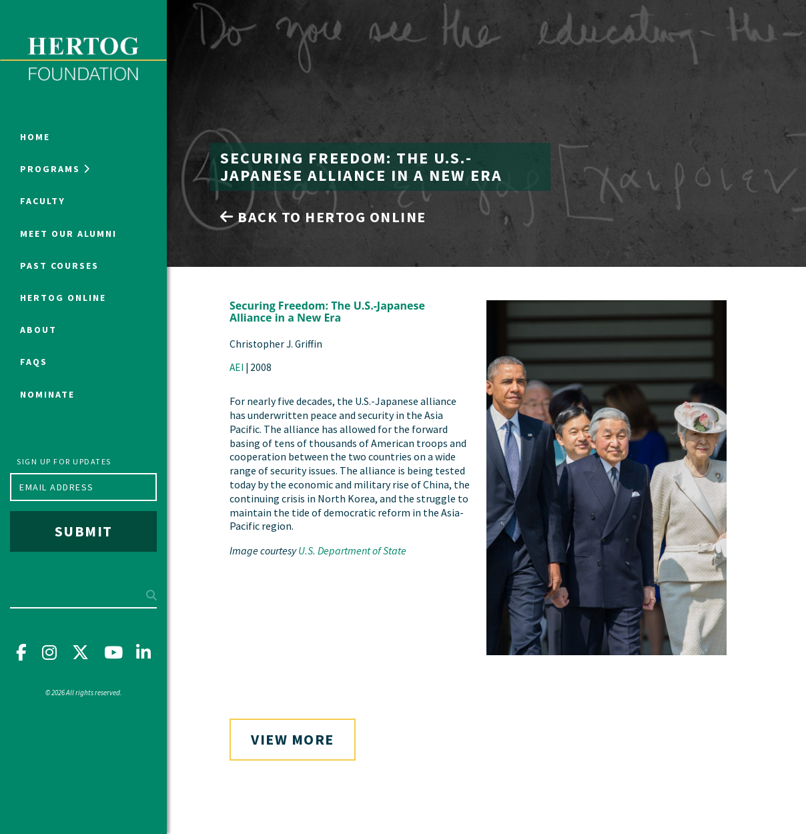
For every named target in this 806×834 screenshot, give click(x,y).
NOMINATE (47, 394)
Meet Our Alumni (68, 234)
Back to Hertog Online (323, 216)
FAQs (33, 362)
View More (292, 739)
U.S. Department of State (352, 550)
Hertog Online (63, 298)
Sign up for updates (64, 461)
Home (35, 137)
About (38, 330)
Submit (84, 531)
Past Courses (59, 266)
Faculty (42, 201)
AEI (237, 367)
